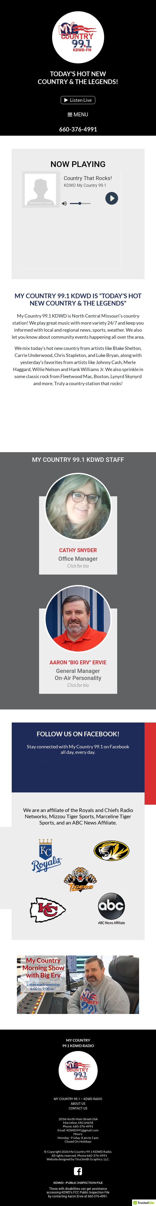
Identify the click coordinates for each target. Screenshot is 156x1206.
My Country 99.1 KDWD (55, 766)
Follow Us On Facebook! (78, 734)
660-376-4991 (78, 129)
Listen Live (78, 100)
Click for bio (78, 566)
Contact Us (78, 1108)
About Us (78, 1104)
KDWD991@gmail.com (82, 1130)
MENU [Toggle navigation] (78, 114)
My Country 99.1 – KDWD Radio (78, 1099)
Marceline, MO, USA (78, 419)
